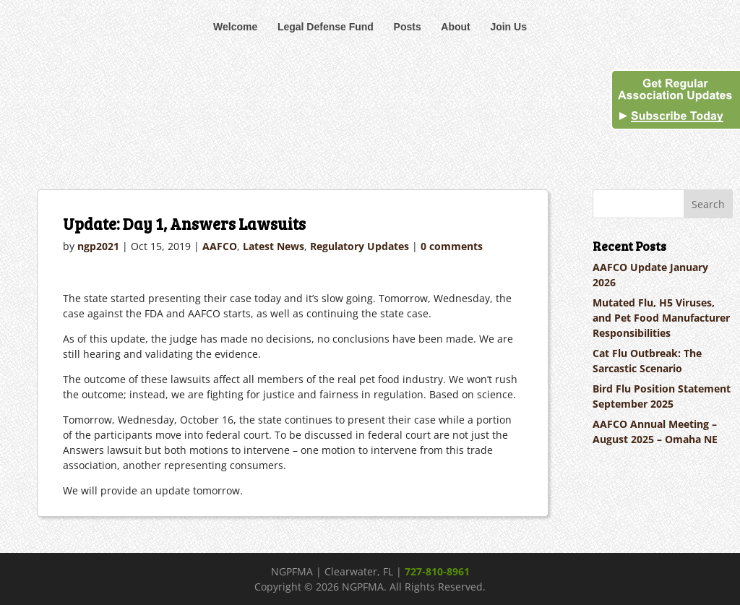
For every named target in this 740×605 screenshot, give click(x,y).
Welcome (235, 27)
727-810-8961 (437, 571)
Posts (407, 27)
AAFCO (219, 246)
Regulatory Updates (359, 246)
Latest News (273, 246)
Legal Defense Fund (326, 27)
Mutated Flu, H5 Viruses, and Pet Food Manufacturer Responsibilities (661, 318)
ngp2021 (98, 246)
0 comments (452, 246)
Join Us (508, 27)
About (455, 27)
